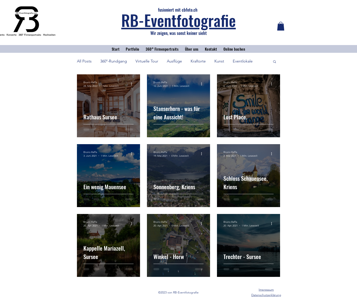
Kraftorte (198, 61)
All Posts (84, 61)
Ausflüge (174, 61)
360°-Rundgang (113, 61)
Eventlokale (243, 61)
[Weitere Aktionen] (132, 83)
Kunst (219, 61)
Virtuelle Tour (146, 61)
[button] (280, 26)
